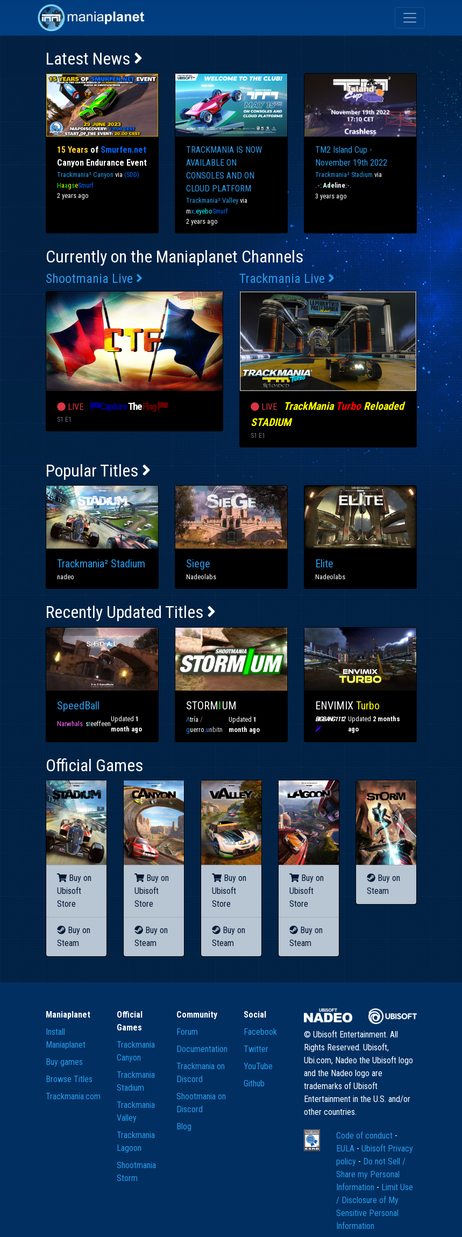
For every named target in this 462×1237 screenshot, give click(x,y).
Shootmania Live (94, 278)
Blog (183, 1126)
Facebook (260, 1032)
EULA (346, 1148)
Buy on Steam (73, 936)
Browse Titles (69, 1079)
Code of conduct (365, 1136)
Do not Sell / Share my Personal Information (371, 1174)
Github (254, 1083)
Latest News (94, 58)
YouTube (258, 1066)
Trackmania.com (73, 1096)
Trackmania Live (287, 278)
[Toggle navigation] (410, 18)
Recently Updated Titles (131, 612)
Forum (187, 1032)
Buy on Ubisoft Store (74, 891)
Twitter (256, 1049)
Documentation (202, 1049)
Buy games (64, 1062)
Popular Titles (98, 470)
